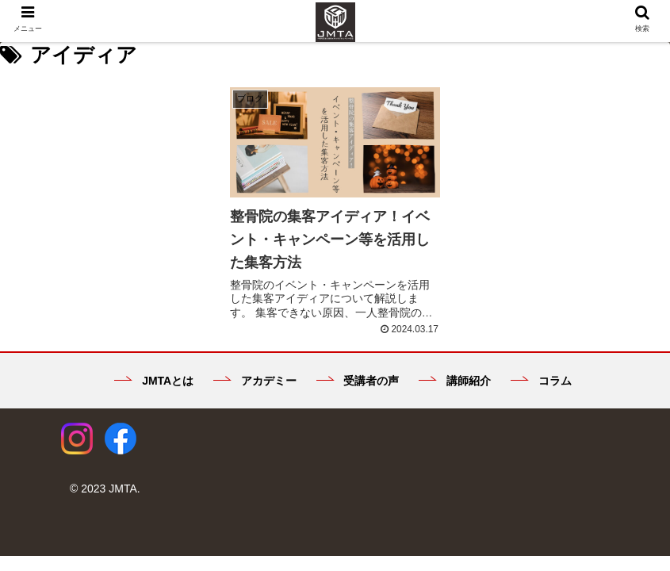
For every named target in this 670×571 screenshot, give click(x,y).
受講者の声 (358, 380)
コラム (541, 380)
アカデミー (255, 380)
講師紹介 (455, 380)
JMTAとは (153, 380)
